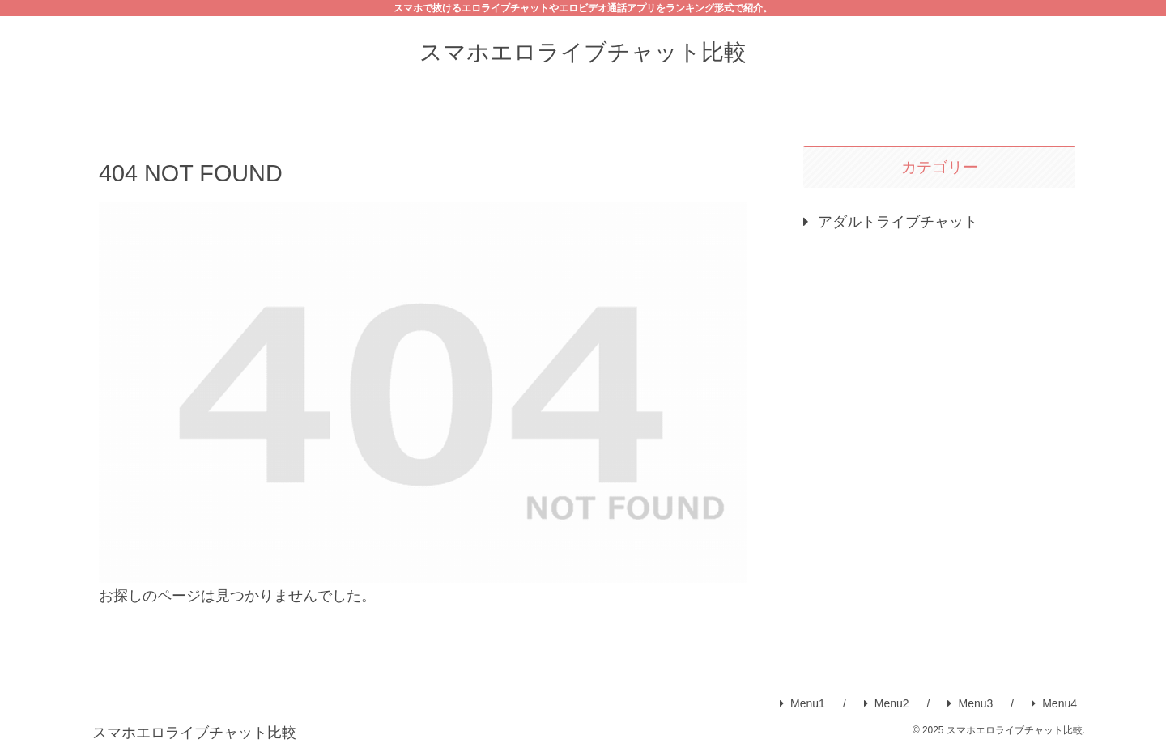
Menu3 (970, 703)
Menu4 (1054, 703)
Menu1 (802, 703)
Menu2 (886, 703)
